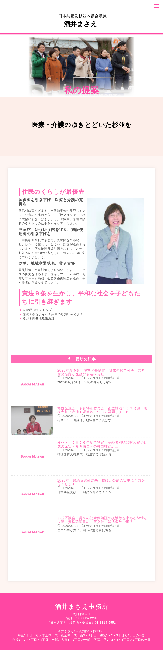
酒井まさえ (82, 20)
